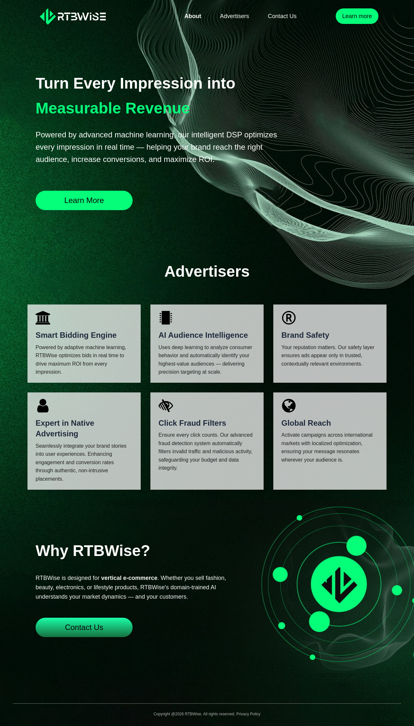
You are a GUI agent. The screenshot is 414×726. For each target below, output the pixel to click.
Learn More (84, 200)
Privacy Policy (248, 714)
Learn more (357, 16)
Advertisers (234, 16)
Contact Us (282, 16)
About (192, 16)
